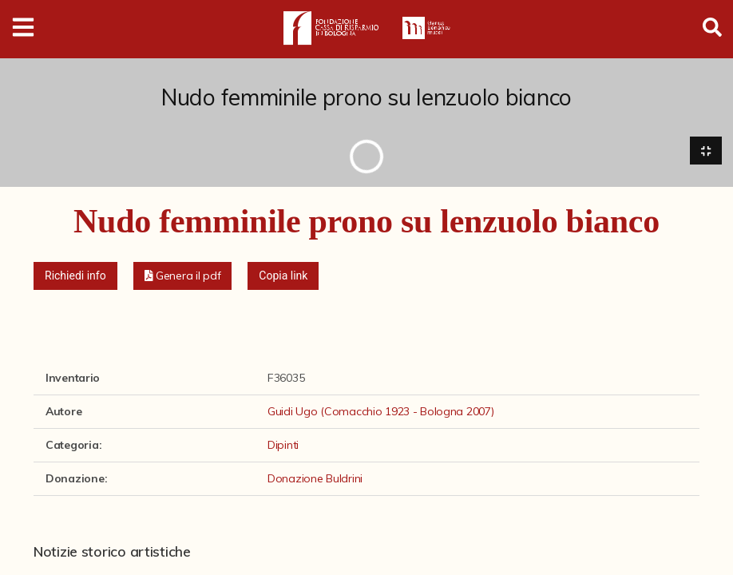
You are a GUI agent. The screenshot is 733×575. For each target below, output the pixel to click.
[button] (182, 276)
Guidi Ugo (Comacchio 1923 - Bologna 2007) (380, 411)
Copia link (283, 275)
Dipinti (283, 445)
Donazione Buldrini (315, 478)
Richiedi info (75, 275)
